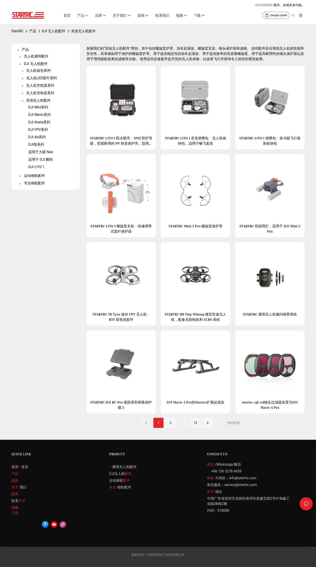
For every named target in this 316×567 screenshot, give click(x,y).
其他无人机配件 (83, 31)
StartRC (17, 31)
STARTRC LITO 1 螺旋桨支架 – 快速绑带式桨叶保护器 (121, 228)
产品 (32, 31)
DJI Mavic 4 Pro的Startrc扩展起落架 (195, 402)
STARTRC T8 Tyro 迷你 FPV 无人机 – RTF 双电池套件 (121, 317)
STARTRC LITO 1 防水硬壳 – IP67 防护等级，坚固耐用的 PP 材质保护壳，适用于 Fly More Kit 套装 (121, 141)
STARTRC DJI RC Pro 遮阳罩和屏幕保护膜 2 (121, 405)
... (183, 420)
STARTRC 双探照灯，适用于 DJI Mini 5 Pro (269, 228)
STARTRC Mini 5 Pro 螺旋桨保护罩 (196, 226)
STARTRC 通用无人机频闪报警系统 (270, 314)
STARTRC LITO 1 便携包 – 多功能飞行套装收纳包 (270, 140)
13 (195, 423)
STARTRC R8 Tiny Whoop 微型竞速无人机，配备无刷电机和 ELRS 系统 (195, 317)
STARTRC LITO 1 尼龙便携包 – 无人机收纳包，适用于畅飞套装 (195, 140)
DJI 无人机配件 (54, 31)
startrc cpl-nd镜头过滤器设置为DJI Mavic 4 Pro (270, 405)
